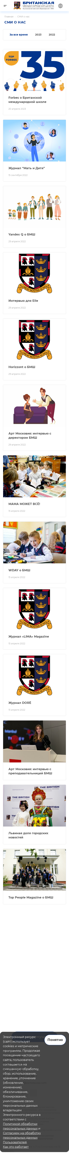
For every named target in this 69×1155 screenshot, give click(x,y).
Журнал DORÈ (19, 703)
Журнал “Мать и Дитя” (26, 168)
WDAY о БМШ (19, 570)
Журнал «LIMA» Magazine (28, 636)
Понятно (55, 1040)
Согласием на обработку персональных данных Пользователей (22, 1137)
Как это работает (16, 1147)
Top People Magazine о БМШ (30, 897)
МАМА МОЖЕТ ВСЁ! (24, 504)
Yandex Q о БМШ (21, 234)
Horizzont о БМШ (21, 367)
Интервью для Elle (23, 300)
